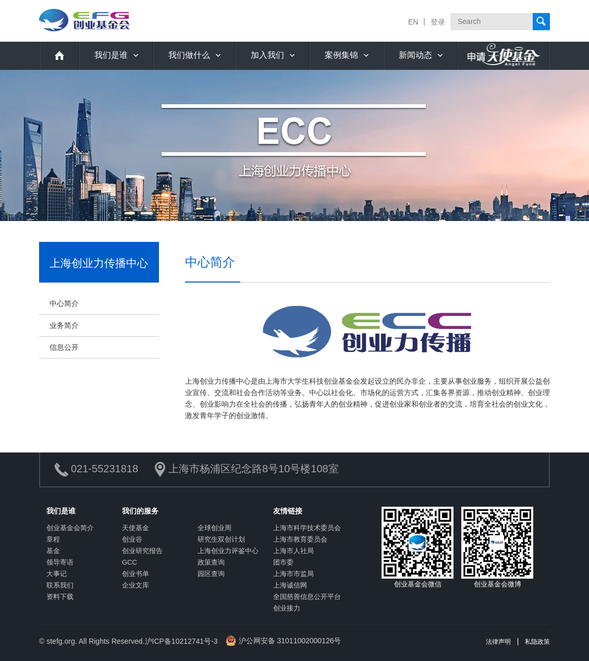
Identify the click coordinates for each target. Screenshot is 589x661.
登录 (438, 22)
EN (413, 22)
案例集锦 (341, 55)
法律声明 (498, 641)
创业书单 (135, 574)
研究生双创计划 (221, 539)
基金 (53, 551)
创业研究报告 (142, 551)
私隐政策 (537, 641)
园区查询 (211, 574)
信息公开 (64, 347)
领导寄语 (59, 562)
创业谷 (132, 539)
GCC (129, 562)
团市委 (283, 562)
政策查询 (211, 562)
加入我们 (267, 55)
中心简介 (64, 303)
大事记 (56, 574)
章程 (53, 539)
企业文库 (135, 585)
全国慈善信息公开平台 (307, 597)
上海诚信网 (290, 585)
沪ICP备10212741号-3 (181, 641)
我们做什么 (189, 55)
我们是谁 (111, 55)
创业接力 (286, 608)
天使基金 (135, 528)
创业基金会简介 (70, 528)
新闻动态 (415, 55)
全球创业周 (214, 528)
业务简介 (64, 325)
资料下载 (59, 597)
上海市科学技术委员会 (307, 528)
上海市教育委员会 (300, 539)
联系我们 (59, 585)
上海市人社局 (293, 551)
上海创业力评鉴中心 (228, 551)
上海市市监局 (293, 574)
